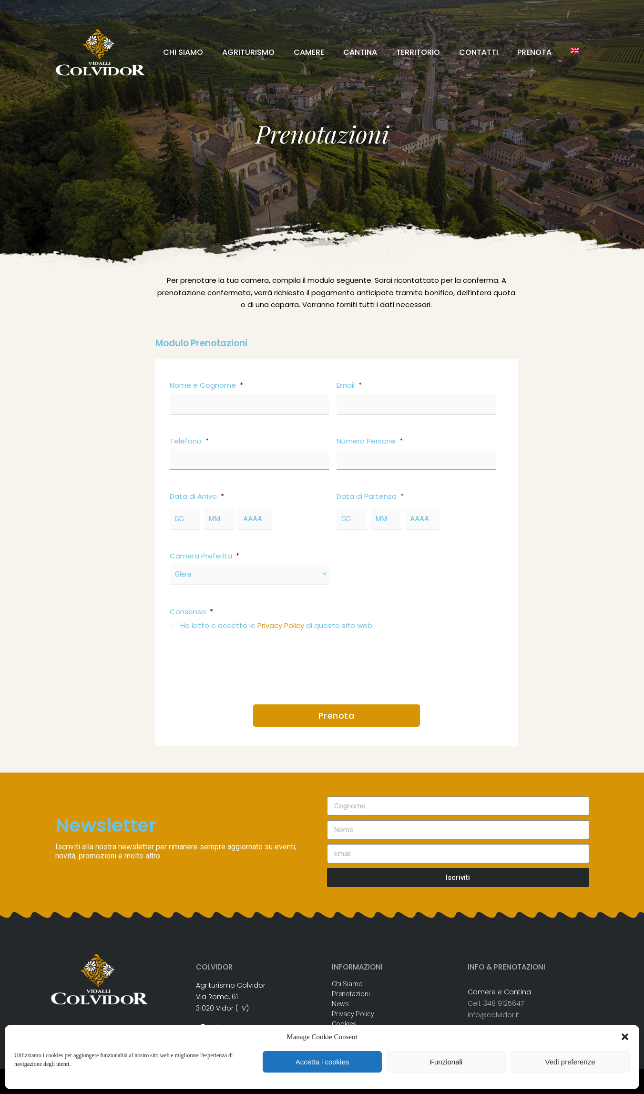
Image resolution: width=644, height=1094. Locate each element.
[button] (625, 1037)
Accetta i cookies (322, 1062)
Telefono (189, 441)
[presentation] (242, 663)
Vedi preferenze (570, 1062)
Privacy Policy (280, 625)
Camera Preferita (204, 556)
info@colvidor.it (494, 1015)
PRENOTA (534, 52)
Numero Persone (370, 441)
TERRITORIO (418, 52)
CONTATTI (478, 52)
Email (349, 385)
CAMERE (309, 52)
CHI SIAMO (183, 52)
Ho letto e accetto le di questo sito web (276, 625)
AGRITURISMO (248, 52)
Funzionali (446, 1062)
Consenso (191, 612)
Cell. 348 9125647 (496, 1003)
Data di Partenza (370, 496)
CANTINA (360, 52)
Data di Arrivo (197, 496)
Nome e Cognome (206, 385)
